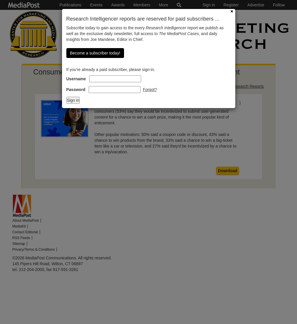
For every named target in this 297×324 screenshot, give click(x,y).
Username (76, 79)
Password (75, 89)
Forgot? (150, 89)
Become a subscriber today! (95, 53)
